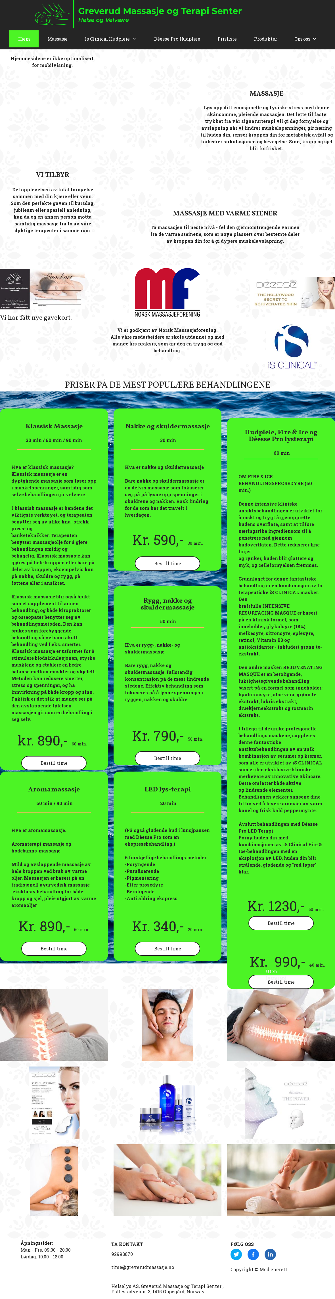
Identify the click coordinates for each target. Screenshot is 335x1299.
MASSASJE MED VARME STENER (225, 214)
